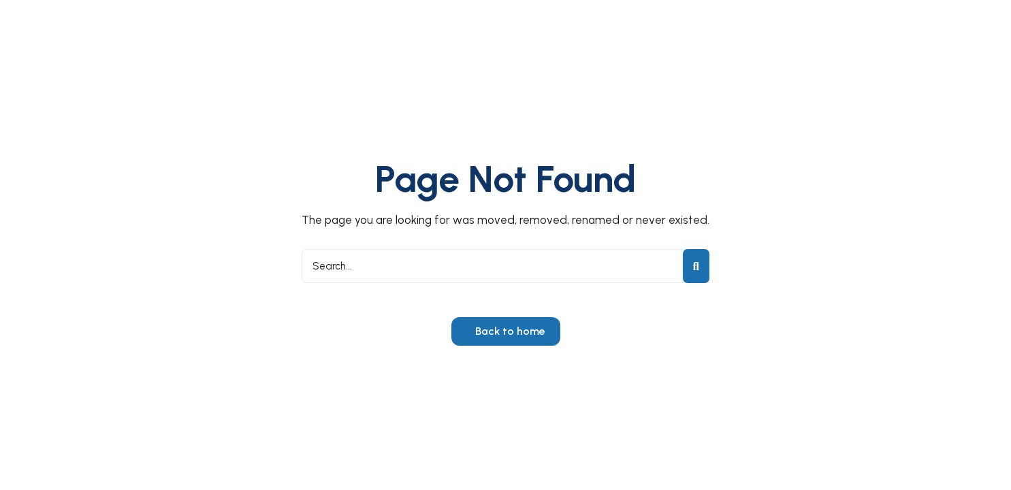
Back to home (508, 331)
